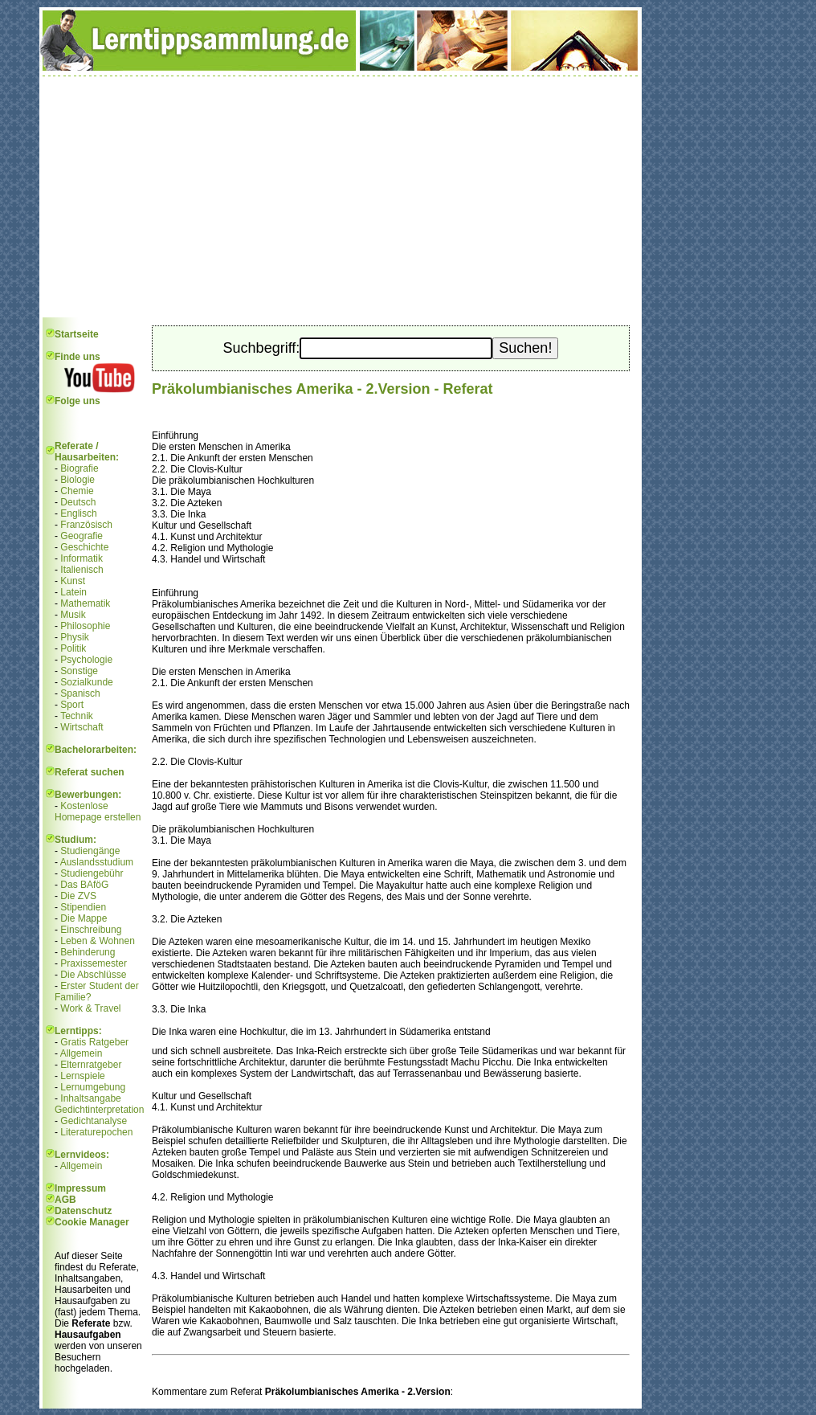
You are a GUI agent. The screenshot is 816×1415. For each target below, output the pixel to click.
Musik (72, 614)
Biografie (79, 468)
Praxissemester (93, 963)
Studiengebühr (91, 873)
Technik (76, 716)
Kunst (72, 581)
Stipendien (83, 907)
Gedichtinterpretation (99, 1109)
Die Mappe (83, 918)
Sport (72, 704)
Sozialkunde (86, 682)
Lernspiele (82, 1076)
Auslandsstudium (96, 862)
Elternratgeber (90, 1064)
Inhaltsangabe (90, 1098)
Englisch (78, 513)
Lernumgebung (92, 1087)
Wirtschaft (81, 727)
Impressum (80, 1188)
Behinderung (87, 952)
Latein (73, 592)
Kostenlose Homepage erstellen (98, 811)
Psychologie (86, 659)
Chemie (76, 491)
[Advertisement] (340, 196)
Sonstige (79, 671)
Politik (73, 648)
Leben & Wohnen (97, 941)
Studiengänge (90, 851)
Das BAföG (84, 884)
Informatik (81, 558)
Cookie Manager (92, 1222)
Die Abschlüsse (93, 974)
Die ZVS (78, 896)
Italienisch (81, 569)
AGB (65, 1199)
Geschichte (84, 547)
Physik (74, 637)
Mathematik (85, 603)
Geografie (81, 536)
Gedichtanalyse (93, 1121)
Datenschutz (83, 1211)
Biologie (77, 479)
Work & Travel (90, 1008)
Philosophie (85, 626)
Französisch (86, 524)
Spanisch (80, 693)
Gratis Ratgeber (94, 1042)
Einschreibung (90, 929)
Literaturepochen (96, 1132)
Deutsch (78, 502)
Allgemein (81, 1053)
